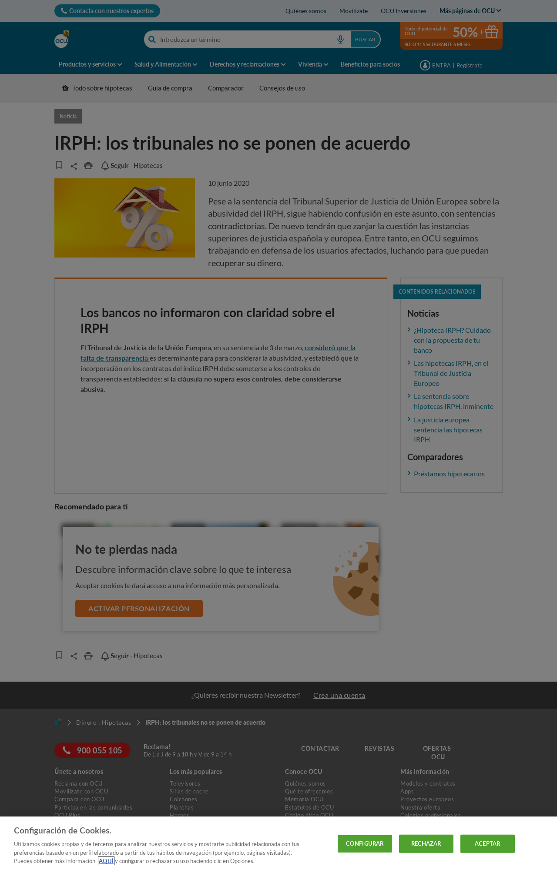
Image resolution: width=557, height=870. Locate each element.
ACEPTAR (487, 843)
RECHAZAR (426, 843)
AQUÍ (106, 860)
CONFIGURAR (364, 843)
